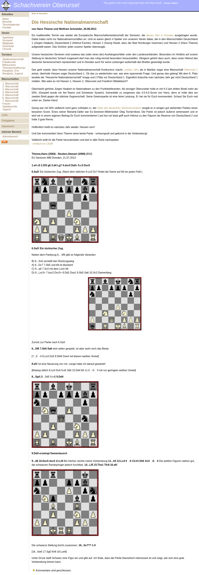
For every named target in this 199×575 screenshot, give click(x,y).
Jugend (6, 109)
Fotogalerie (8, 120)
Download (8, 46)
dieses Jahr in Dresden (160, 35)
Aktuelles (43, 13)
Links (5, 115)
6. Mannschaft (10, 98)
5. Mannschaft (10, 95)
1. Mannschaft (10, 83)
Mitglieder (7, 43)
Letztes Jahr (131, 69)
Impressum (8, 126)
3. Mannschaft (10, 89)
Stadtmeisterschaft (13, 59)
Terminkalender (11, 24)
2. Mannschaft (10, 86)
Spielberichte (9, 106)
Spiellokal (7, 37)
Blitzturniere (9, 65)
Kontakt (6, 27)
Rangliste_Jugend (12, 73)
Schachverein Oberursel (46, 5)
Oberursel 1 (191, 69)
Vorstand (7, 40)
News (5, 19)
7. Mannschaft (10, 100)
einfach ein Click (42, 143)
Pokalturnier (9, 62)
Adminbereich (10, 136)
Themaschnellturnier (14, 67)
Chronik (6, 49)
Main (34, 13)
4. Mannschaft (10, 92)
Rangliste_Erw (10, 70)
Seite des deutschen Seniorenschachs (119, 108)
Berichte (7, 21)
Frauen (6, 103)
